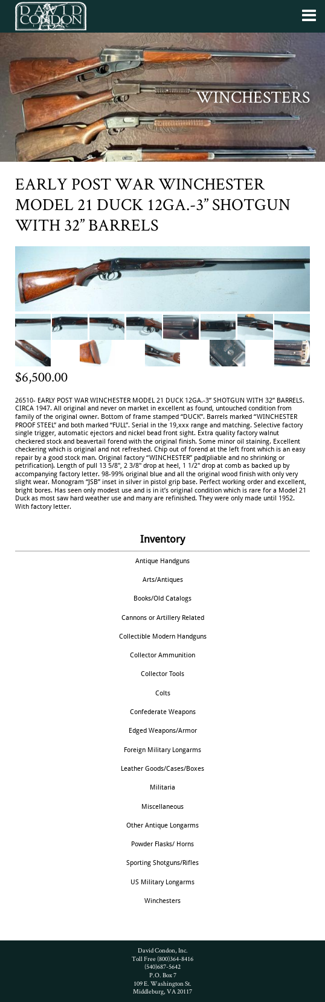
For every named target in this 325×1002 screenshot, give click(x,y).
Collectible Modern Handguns (163, 636)
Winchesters (162, 900)
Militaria (162, 787)
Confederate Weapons (163, 711)
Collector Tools (162, 673)
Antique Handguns (162, 561)
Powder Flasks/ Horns (162, 844)
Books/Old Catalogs (162, 598)
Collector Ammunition (162, 655)
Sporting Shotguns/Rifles (162, 862)
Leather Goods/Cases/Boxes (162, 768)
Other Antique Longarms (162, 825)
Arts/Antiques (163, 579)
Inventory (162, 539)
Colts (162, 693)
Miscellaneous (162, 806)
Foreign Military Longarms (162, 749)
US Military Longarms (162, 882)
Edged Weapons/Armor (163, 730)
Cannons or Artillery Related (162, 617)
